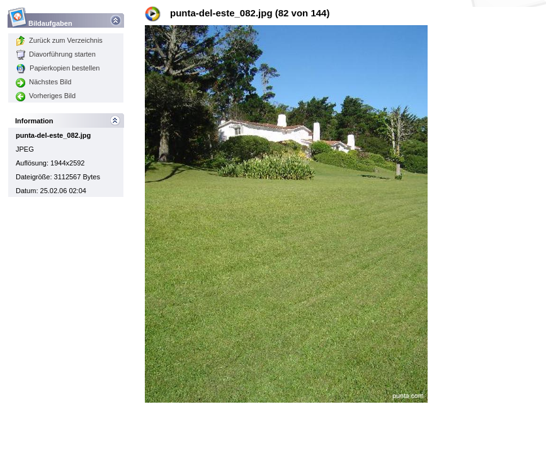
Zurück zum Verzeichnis (59, 40)
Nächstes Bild (43, 82)
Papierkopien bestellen (58, 68)
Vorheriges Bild (46, 95)
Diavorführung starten (56, 54)
